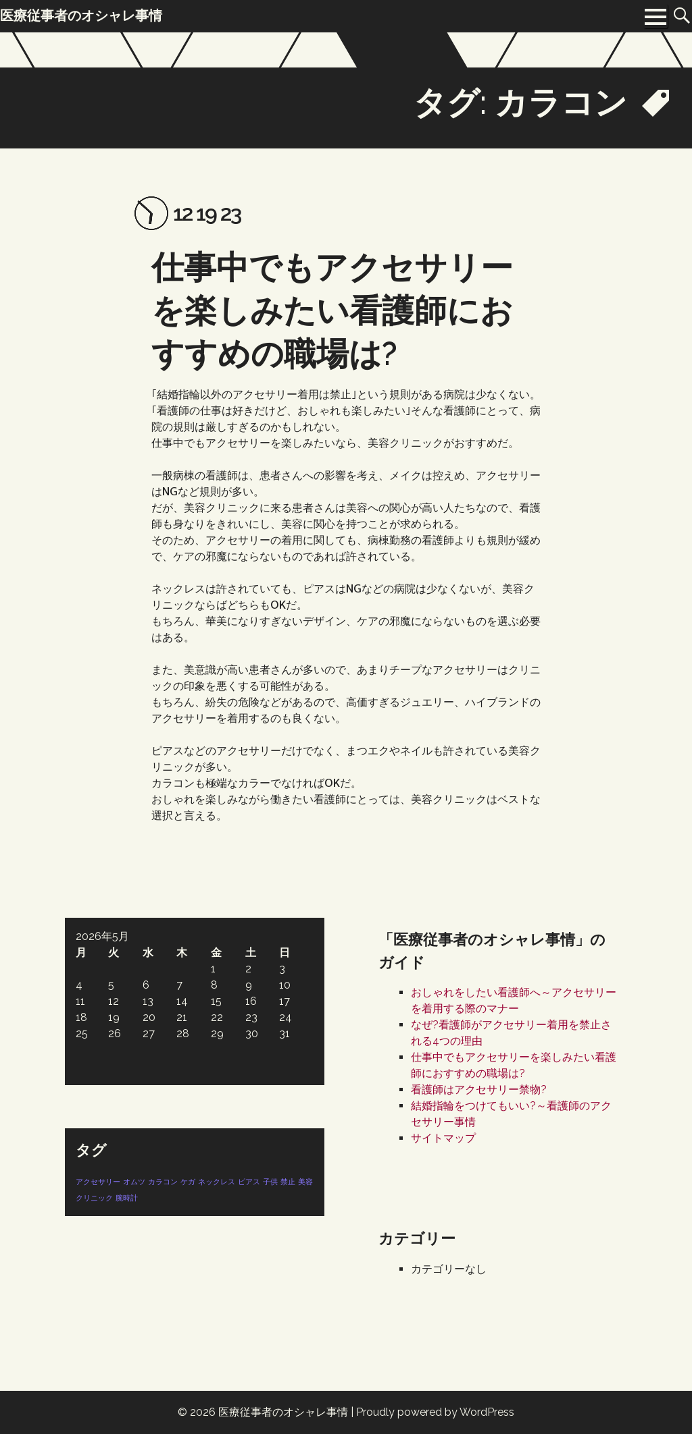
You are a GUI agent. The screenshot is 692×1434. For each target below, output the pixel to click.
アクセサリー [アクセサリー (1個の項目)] (98, 1182)
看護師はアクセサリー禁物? (479, 1089)
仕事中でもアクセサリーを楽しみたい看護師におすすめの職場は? (332, 310)
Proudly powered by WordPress (435, 1412)
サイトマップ (443, 1138)
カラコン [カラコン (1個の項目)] (163, 1182)
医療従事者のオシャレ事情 (283, 1412)
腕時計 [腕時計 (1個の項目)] (127, 1198)
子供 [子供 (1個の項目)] (270, 1182)
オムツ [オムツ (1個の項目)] (134, 1182)
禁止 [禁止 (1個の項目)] (287, 1182)
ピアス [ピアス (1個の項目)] (249, 1182)
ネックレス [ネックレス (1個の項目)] (216, 1182)
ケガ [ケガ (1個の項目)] (187, 1182)
